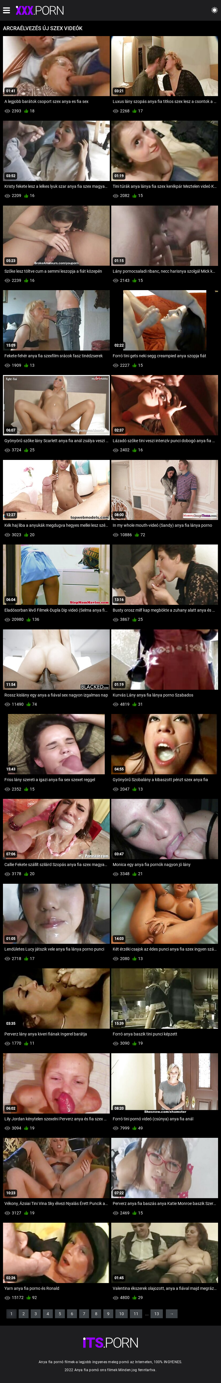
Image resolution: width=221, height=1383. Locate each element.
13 (156, 1313)
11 (136, 1313)
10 (121, 1313)
